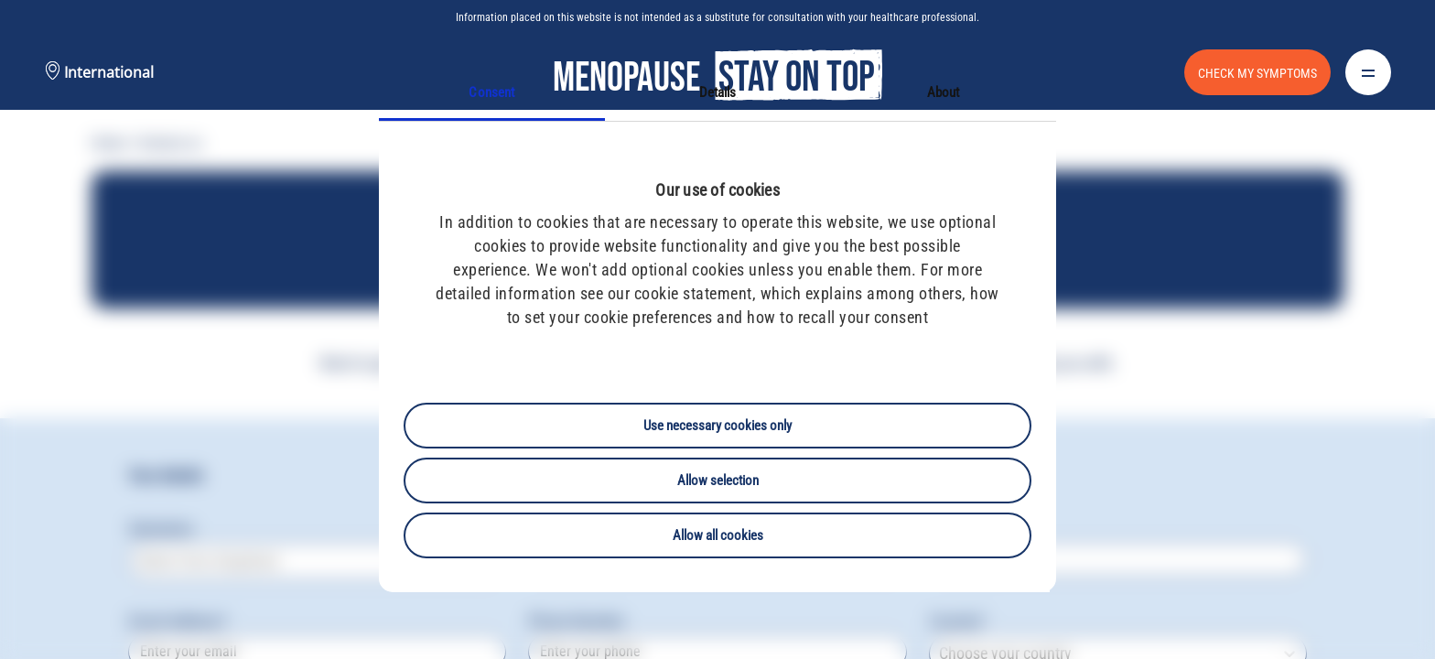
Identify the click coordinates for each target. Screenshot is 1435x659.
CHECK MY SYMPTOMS (1257, 73)
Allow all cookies (718, 535)
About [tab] (943, 92)
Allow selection (718, 480)
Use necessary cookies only (717, 425)
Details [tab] (718, 92)
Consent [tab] (491, 92)
